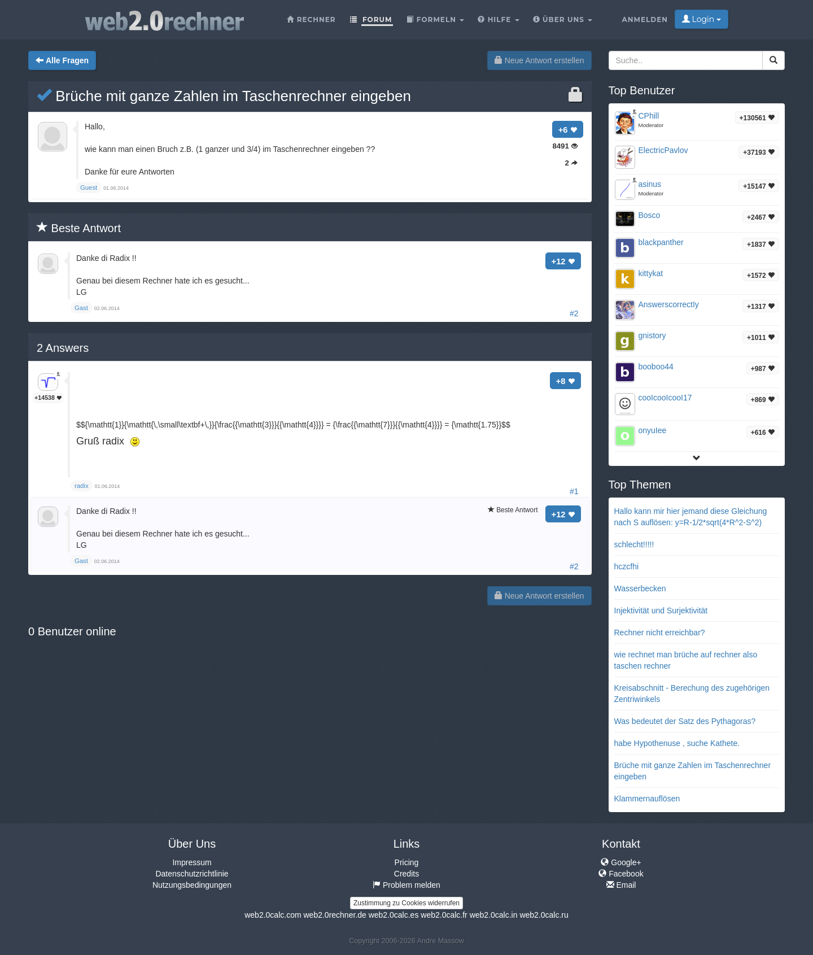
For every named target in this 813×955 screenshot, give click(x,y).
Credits (406, 873)
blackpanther (661, 242)
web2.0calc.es (394, 914)
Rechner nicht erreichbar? (659, 632)
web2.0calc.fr (444, 914)
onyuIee (653, 430)
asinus (650, 184)
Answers (63, 348)
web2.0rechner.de (334, 914)
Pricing (407, 862)
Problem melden (406, 884)
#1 (574, 491)
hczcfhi (626, 566)
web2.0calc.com (272, 914)
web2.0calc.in (494, 914)
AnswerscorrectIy (669, 304)
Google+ (621, 862)
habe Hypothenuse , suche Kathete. (677, 743)
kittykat (651, 273)
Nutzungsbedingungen (191, 884)
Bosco (650, 215)
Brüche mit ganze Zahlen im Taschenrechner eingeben (224, 96)
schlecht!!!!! (634, 544)
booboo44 (656, 366)
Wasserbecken (640, 588)
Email (621, 884)
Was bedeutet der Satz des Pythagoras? (685, 721)
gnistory (652, 335)
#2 (574, 313)
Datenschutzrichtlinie (191, 873)
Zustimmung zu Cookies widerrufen (406, 903)
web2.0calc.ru (543, 914)
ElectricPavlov (663, 150)
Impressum (191, 862)
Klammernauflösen (647, 798)
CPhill (649, 115)
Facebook (620, 873)
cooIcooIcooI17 (665, 397)
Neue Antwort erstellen (539, 60)
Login (701, 19)
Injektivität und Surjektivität (661, 610)
